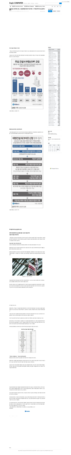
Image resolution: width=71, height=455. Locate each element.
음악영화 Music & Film (54, 100)
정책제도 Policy (54, 52)
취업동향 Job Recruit (54, 97)
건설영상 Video (54, 75)
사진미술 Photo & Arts (54, 108)
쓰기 (60, 6)
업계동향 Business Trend (54, 60)
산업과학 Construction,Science (17, 6)
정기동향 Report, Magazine (29, 6)
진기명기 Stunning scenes (54, 119)
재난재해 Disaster (54, 66)
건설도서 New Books (54, 81)
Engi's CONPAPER (16, 3)
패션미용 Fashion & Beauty (54, 107)
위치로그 (36, 3)
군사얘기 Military (54, 118)
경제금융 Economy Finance (54, 92)
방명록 (28, 3)
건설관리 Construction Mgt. (54, 70)
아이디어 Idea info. (54, 111)
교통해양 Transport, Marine (54, 63)
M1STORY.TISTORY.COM (29, 450)
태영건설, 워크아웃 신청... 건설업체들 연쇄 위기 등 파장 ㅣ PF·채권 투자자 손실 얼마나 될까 (27, 9)
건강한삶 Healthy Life (54, 99)
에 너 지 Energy (54, 59)
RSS (52, 6)
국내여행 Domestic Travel (54, 103)
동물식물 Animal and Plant (54, 114)
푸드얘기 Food (54, 112)
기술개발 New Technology (54, 67)
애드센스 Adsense (54, 123)
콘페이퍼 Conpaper (54, 49)
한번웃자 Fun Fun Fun (54, 115)
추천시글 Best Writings (54, 110)
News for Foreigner (54, 125)
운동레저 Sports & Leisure (54, 104)
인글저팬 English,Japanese (54, 78)
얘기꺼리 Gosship (54, 121)
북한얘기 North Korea (54, 122)
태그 (55, 6)
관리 (57, 6)
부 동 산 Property (54, 93)
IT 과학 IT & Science (54, 77)
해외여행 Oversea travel (54, 101)
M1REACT (21, 450)
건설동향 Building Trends (54, 57)
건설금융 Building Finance (54, 68)
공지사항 (25, 3)
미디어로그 (32, 3)
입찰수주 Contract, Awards (54, 56)
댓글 (10, 447)
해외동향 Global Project (54, 53)
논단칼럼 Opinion (54, 74)
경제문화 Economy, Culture (40, 6)
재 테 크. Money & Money (54, 96)
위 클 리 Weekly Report (54, 88)
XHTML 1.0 (35, 450)
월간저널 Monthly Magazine (54, 89)
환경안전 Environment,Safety (54, 64)
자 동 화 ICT (54, 71)
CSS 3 (39, 450)
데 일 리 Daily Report (54, 86)
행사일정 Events (54, 82)
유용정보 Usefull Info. (54, 79)
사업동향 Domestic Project (54, 55)
